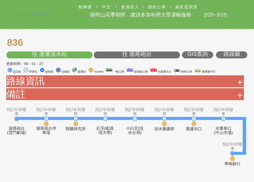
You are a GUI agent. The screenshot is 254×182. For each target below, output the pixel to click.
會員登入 (130, 7)
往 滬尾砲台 (136, 54)
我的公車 (157, 7)
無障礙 (85, 7)
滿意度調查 (186, 7)
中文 (106, 7)
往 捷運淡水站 (49, 54)
